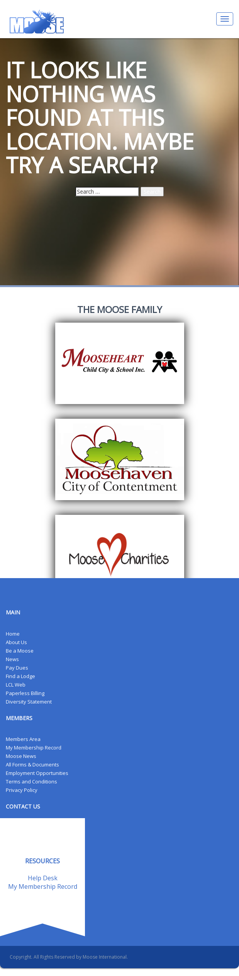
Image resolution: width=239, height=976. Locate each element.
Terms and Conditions (31, 781)
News (12, 659)
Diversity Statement (29, 701)
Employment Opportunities (37, 773)
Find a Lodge (20, 676)
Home (13, 633)
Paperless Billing (25, 693)
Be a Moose (20, 650)
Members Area (23, 739)
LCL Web (15, 684)
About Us (16, 642)
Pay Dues (17, 667)
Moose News (21, 756)
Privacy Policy (21, 790)
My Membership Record (33, 747)
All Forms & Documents (32, 764)
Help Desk (43, 878)
